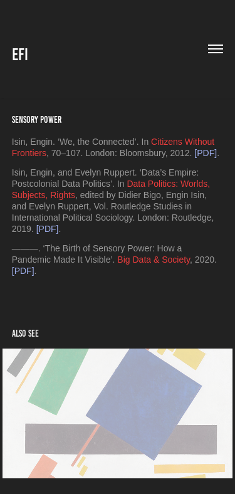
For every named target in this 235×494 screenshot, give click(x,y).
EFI (20, 54)
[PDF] (205, 153)
